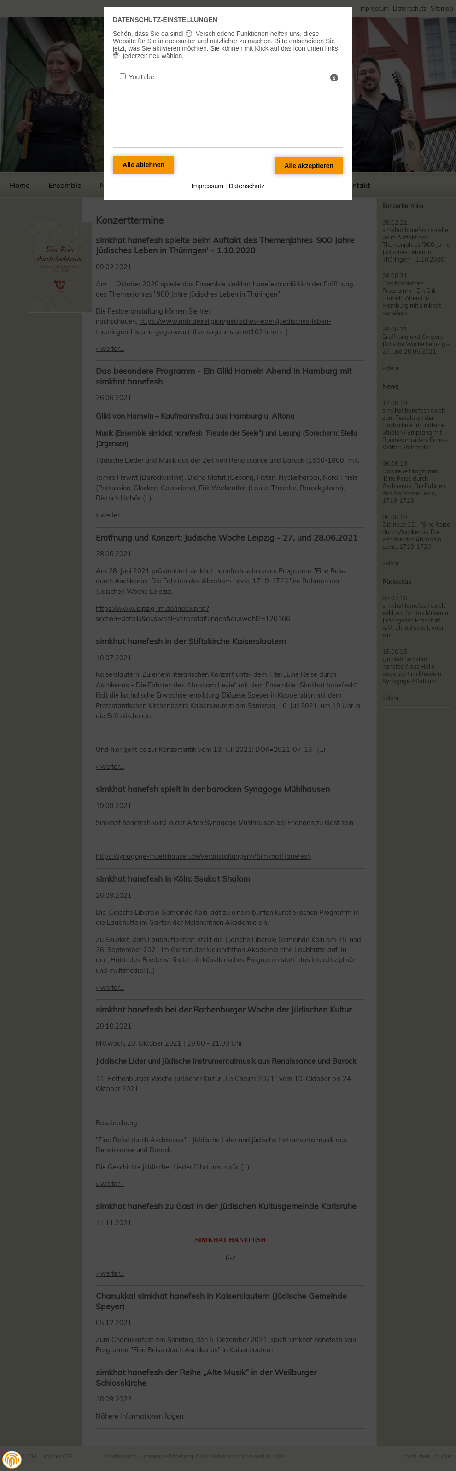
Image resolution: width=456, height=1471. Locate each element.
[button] (12, 1460)
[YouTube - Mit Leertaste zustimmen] (123, 76)
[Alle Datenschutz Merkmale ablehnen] (143, 165)
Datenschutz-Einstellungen (165, 19)
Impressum (207, 186)
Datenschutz (246, 186)
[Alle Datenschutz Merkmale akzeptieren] (309, 165)
